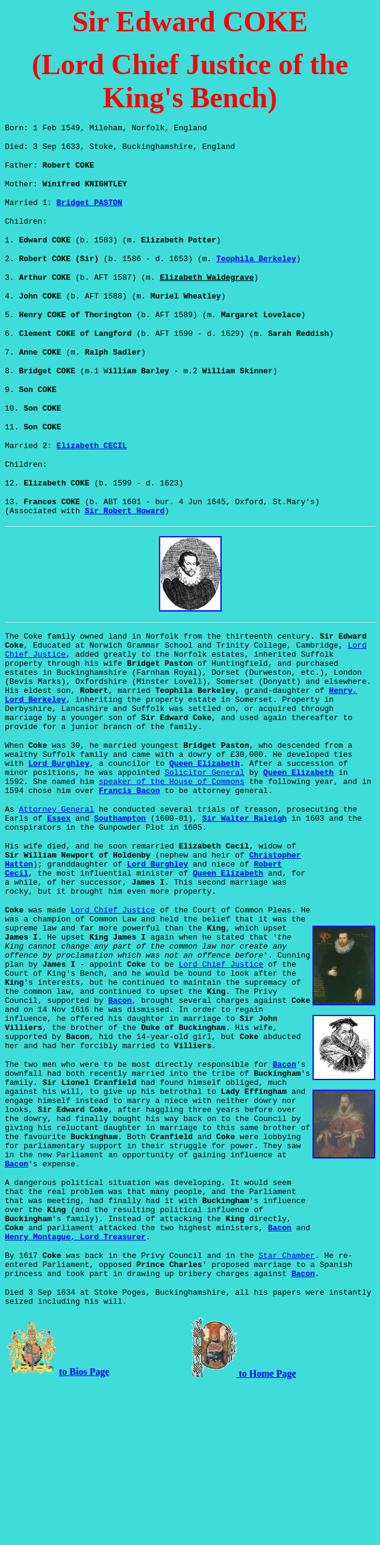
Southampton (120, 891)
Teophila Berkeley (256, 272)
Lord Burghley (58, 828)
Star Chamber (286, 1406)
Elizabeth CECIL (92, 477)
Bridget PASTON (89, 211)
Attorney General (56, 881)
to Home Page (266, 1533)
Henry (75, 1386)
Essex (58, 891)
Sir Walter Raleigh (244, 891)
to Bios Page (84, 1531)
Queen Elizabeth (204, 828)
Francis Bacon (129, 860)
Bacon (120, 1106)
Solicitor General (204, 838)
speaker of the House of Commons (172, 849)
